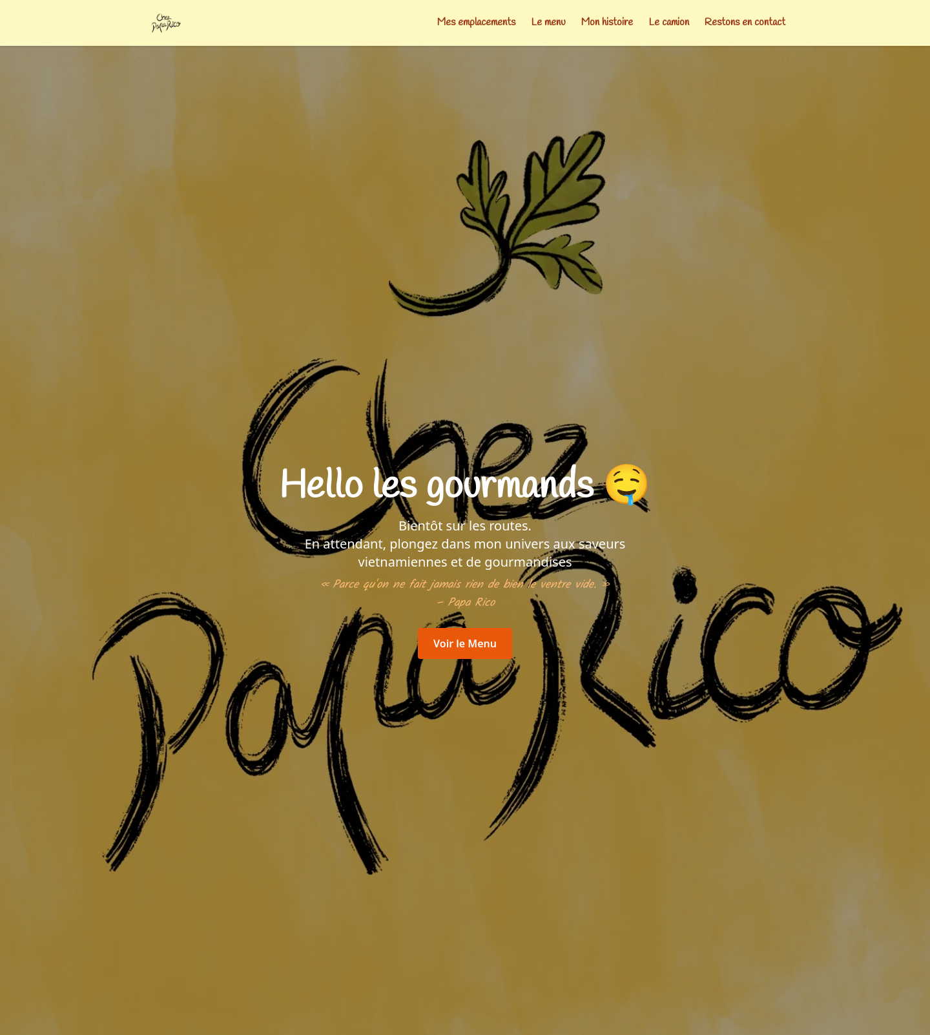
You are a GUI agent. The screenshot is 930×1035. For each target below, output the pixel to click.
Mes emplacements (476, 22)
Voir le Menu (465, 643)
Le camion (668, 22)
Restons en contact (745, 22)
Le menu (548, 22)
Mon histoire (607, 22)
